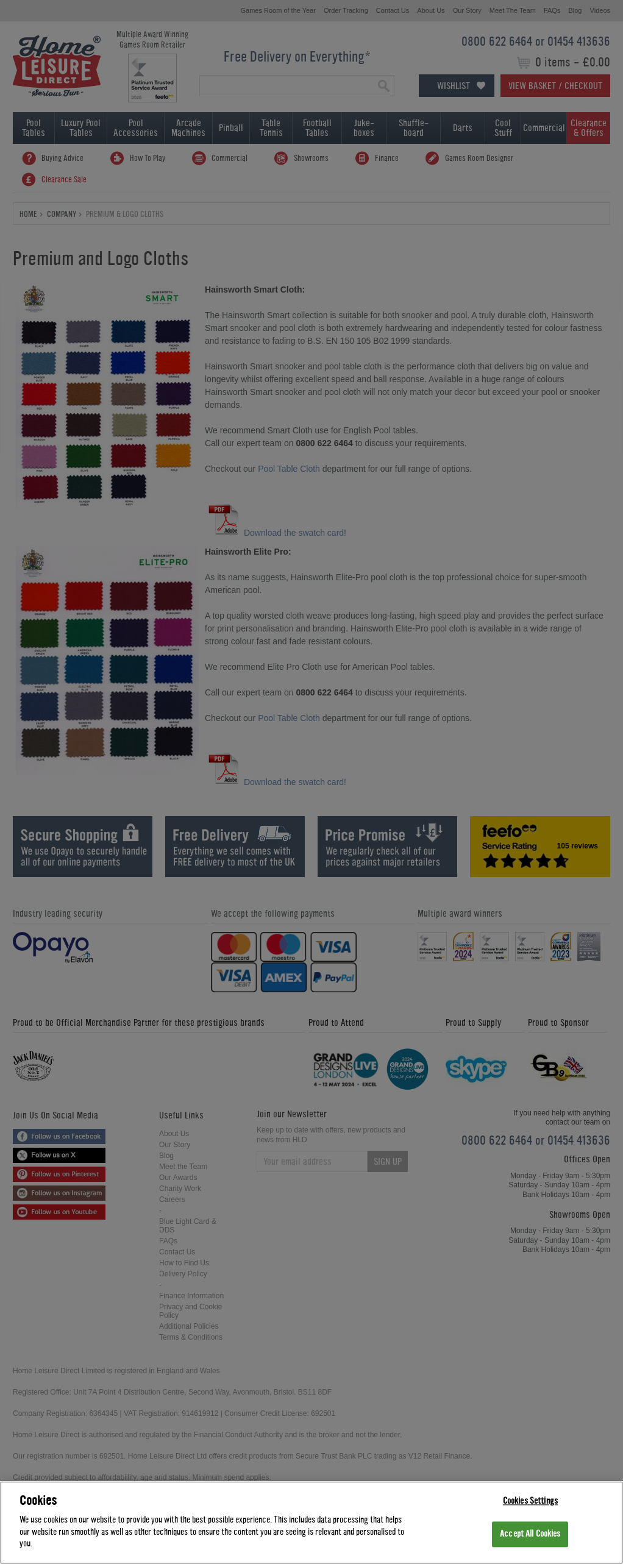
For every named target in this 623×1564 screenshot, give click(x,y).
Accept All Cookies (530, 1535)
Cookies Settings (530, 1501)
